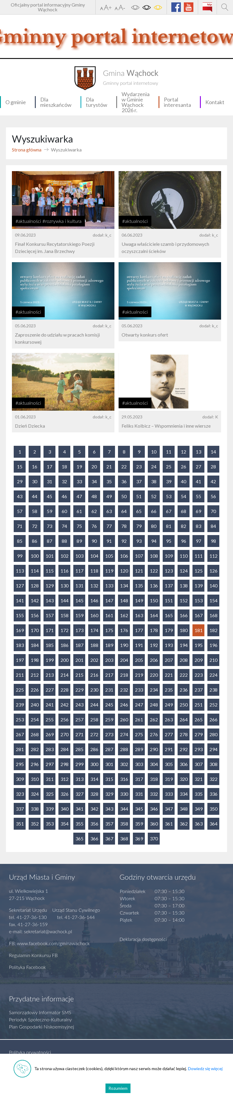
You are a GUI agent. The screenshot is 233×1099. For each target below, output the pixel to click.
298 (64, 764)
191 (139, 645)
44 (34, 496)
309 (20, 779)
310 (35, 779)
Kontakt (214, 102)
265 (199, 719)
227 (50, 689)
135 (139, 585)
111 (199, 556)
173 (79, 630)
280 (213, 734)
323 (20, 794)
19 (79, 466)
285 (79, 749)
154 (213, 600)
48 (94, 496)
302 (124, 764)
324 (35, 794)
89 (79, 541)
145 (79, 600)
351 (20, 823)
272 (94, 734)
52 (153, 496)
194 (184, 645)
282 (35, 749)
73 (49, 526)
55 (198, 496)
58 (34, 511)
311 (50, 779)
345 (139, 809)
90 (94, 541)
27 (198, 466)
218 (124, 675)
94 (153, 541)
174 (94, 630)
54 (183, 496)
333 (169, 794)
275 (139, 734)
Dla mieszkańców (56, 102)
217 (109, 675)
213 (50, 675)
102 (64, 556)
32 (64, 481)
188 (94, 645)
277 (169, 734)
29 (19, 481)
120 (124, 570)
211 (20, 675)
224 (213, 675)
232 (124, 689)
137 (169, 585)
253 (20, 719)
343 (109, 809)
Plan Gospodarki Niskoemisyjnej (41, 1026)
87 (49, 541)
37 (139, 481)
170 (35, 630)
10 (153, 451)
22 (124, 466)
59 (49, 511)
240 (35, 704)
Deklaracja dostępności (143, 939)
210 (213, 660)
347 (169, 809)
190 (124, 645)
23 (139, 466)
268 (35, 734)
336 (213, 794)
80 (153, 526)
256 (64, 719)
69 (198, 511)
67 (168, 511)
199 (50, 660)
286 (94, 749)
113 (20, 570)
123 (169, 570)
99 (19, 556)
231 (109, 689)
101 (50, 556)
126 (213, 570)
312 (64, 779)
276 (154, 734)
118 (94, 570)
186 (64, 645)
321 (199, 779)
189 (109, 645)
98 (213, 541)
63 (109, 511)
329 (109, 794)
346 (154, 809)
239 (20, 704)
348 (184, 809)
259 (109, 719)
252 (213, 704)
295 (20, 764)
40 (183, 481)
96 (183, 541)
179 (169, 630)
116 (64, 570)
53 (168, 496)
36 (124, 481)
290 (154, 749)
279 (199, 734)
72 (34, 526)
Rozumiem (118, 1088)
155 (20, 615)
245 (109, 704)
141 (20, 600)
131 (79, 585)
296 (35, 764)
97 (198, 541)
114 (35, 570)
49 (109, 496)
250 (184, 704)
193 (169, 645)
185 (50, 645)
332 (154, 794)
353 (50, 823)
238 (213, 689)
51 (139, 496)
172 (64, 630)
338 (35, 809)
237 (199, 689)
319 (169, 779)
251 (199, 704)
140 (213, 585)
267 (20, 734)
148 (124, 600)
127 (20, 585)
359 (139, 823)
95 (168, 541)
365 (79, 838)
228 (64, 689)
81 (168, 526)
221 (169, 675)
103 (79, 556)
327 (79, 794)
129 (50, 585)
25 (168, 466)
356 (94, 823)
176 (124, 630)
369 (139, 838)
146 (94, 600)
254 (35, 719)
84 (213, 526)
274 (124, 734)
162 (124, 615)
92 (124, 541)
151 (169, 600)
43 (19, 496)
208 (184, 660)
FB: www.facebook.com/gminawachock (49, 943)
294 (213, 749)
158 (64, 615)
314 (94, 779)
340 (64, 809)
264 (184, 719)
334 (184, 794)
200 (64, 660)
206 (154, 660)
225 (20, 689)
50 (124, 496)
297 (50, 764)
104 (94, 556)
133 (109, 585)
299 (79, 764)
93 (139, 541)
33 (79, 481)
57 (19, 511)
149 (139, 600)
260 (124, 719)
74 (64, 526)
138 (184, 585)
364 (213, 823)
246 (124, 704)
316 (124, 779)
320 (184, 779)
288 (124, 749)
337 (20, 809)
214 (64, 675)
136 (154, 585)
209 (199, 660)
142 (35, 600)
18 (64, 466)
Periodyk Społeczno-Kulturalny (40, 1019)
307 (199, 764)
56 (213, 496)
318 (154, 779)
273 (109, 734)
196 (213, 645)
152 (184, 600)
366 (94, 838)
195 (199, 645)
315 (109, 779)
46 (64, 496)
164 (154, 615)
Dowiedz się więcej (205, 1068)
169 (20, 630)
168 (213, 615)
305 (169, 764)
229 (79, 689)
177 (139, 630)
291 (169, 749)
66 (153, 511)
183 (20, 645)
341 (79, 809)
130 (64, 585)
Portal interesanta (177, 102)
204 (124, 660)
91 (109, 541)
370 (154, 838)
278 (184, 734)
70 (213, 511)
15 (19, 466)
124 (184, 570)
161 (109, 615)
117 (79, 570)
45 (49, 496)
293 (199, 749)
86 (34, 541)
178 (154, 630)
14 (213, 451)
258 (94, 719)
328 (94, 794)
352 (35, 823)
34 (94, 481)
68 (183, 511)
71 (19, 526)
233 (139, 689)
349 (199, 809)
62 (94, 511)
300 (94, 764)
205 (139, 660)
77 (109, 526)
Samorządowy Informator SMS (40, 1012)
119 (109, 570)
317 (139, 779)
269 (50, 734)
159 (79, 615)
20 (94, 466)
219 (139, 675)
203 (109, 660)
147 (109, 600)
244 (94, 704)
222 (184, 675)
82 (183, 526)
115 (50, 570)
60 (64, 511)
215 (79, 675)
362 (184, 823)
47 (79, 496)
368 (124, 838)
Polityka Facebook (27, 967)
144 (64, 600)
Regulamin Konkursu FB (33, 955)
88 (64, 541)
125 (199, 570)
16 (34, 466)
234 (154, 689)
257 (79, 719)
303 (139, 764)
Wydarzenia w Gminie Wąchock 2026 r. (136, 102)
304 (154, 764)
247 (139, 704)
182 (213, 630)
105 (109, 556)
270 (64, 734)
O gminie (15, 102)
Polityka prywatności (30, 1052)
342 (94, 809)
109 (169, 556)
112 (213, 556)
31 (49, 481)
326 (64, 794)
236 (184, 689)
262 (154, 719)
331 (139, 794)
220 (154, 675)
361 (169, 823)
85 (19, 541)
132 (94, 585)
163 (139, 615)
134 (124, 585)
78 (124, 526)
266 (213, 719)
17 (49, 466)
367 (109, 838)
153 (199, 600)
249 (169, 704)
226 (35, 689)
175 (109, 630)
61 (79, 511)
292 (184, 749)
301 (109, 764)
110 (184, 556)
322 (213, 779)
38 (153, 481)
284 (64, 749)
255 (50, 719)
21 (109, 466)
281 (20, 749)
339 (50, 809)
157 (50, 615)
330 (124, 794)
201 (79, 660)
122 (154, 570)
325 (50, 794)
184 (35, 645)
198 (35, 660)
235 (169, 689)
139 (199, 585)
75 (79, 526)
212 (35, 675)
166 (184, 615)
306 (184, 764)
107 (139, 556)
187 (79, 645)
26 (183, 466)
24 (153, 466)
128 (35, 585)
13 (198, 451)
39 (168, 481)
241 (50, 704)
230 (94, 689)
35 (109, 481)
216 (94, 675)
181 (199, 630)
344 (124, 809)
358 (124, 823)
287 (109, 749)
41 (198, 481)
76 (94, 526)
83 (198, 526)
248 (154, 704)
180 (184, 630)
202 (94, 660)
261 (139, 719)
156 (35, 615)
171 (50, 630)
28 (213, 466)
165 (169, 615)
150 (154, 600)
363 (199, 823)
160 (94, 615)
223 (199, 675)
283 (50, 749)
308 (213, 764)
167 (199, 615)
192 (154, 645)
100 (35, 556)
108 (154, 556)
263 (169, 719)
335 (199, 794)
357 (109, 823)
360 (154, 823)
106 (124, 556)
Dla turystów (96, 102)
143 (50, 600)
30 (34, 481)
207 (169, 660)
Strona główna (26, 149)
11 (168, 451)
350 (213, 809)
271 (79, 734)
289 (139, 749)
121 (139, 570)
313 (79, 779)
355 (79, 823)
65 (139, 511)
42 (213, 481)
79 (139, 526)
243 (79, 704)
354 (64, 823)
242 (64, 704)
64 (124, 511)
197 (20, 660)
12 (183, 451)
